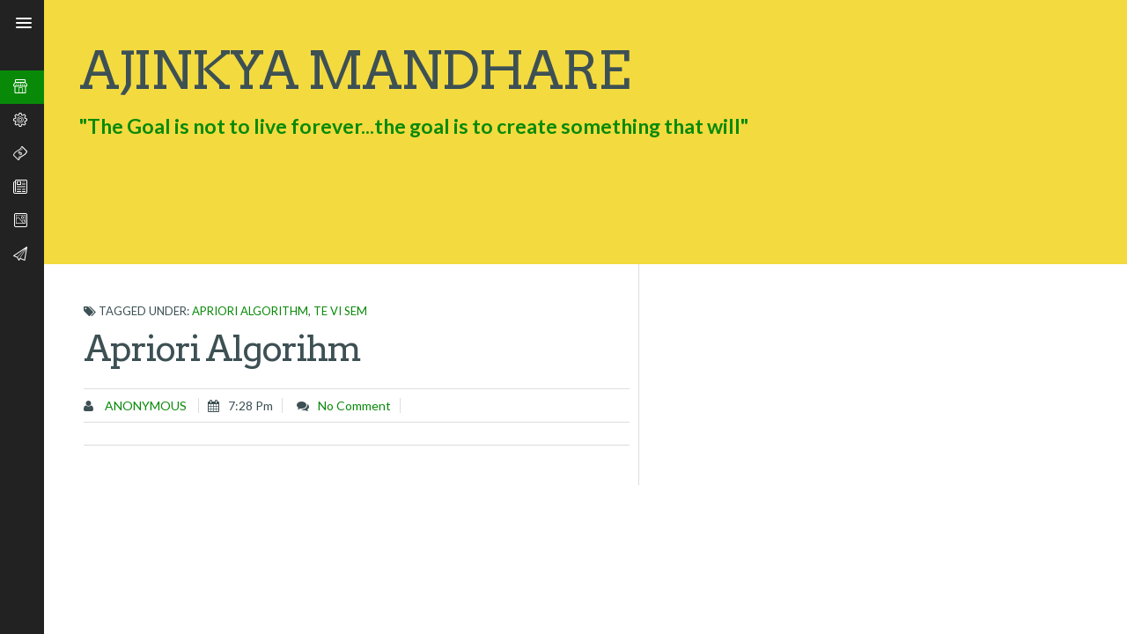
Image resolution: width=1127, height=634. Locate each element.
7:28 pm (250, 405)
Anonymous (144, 405)
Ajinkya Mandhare (354, 70)
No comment (354, 405)
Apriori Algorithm (250, 311)
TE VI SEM (340, 311)
